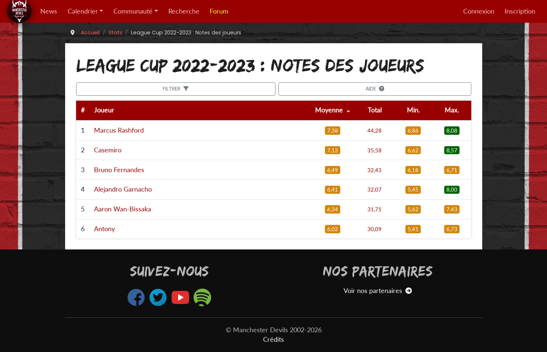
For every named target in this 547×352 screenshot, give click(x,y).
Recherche (183, 11)
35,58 (374, 150)
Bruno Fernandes (119, 170)
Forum (219, 11)
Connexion (478, 11)
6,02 (332, 229)
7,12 (332, 150)
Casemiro (107, 150)
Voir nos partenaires (378, 290)
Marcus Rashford (119, 130)
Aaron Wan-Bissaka (122, 209)
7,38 (332, 130)
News (48, 11)
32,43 (374, 170)
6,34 (332, 209)
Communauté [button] (133, 11)
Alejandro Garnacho (123, 189)
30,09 (374, 229)
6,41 (332, 189)
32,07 (374, 189)
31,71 (374, 209)
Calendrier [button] (83, 11)
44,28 (374, 130)
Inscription (520, 11)
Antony (104, 229)
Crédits (273, 339)
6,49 (332, 170)
